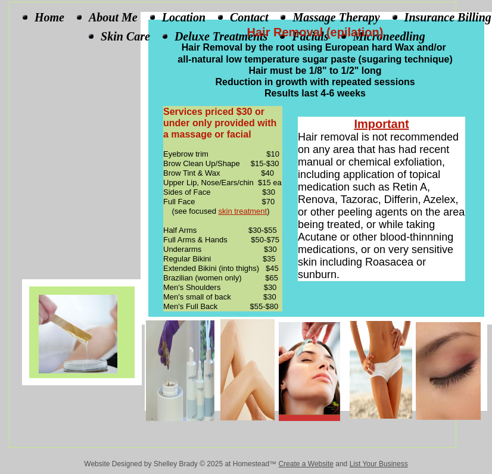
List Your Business (379, 464)
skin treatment (243, 211)
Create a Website (306, 464)
